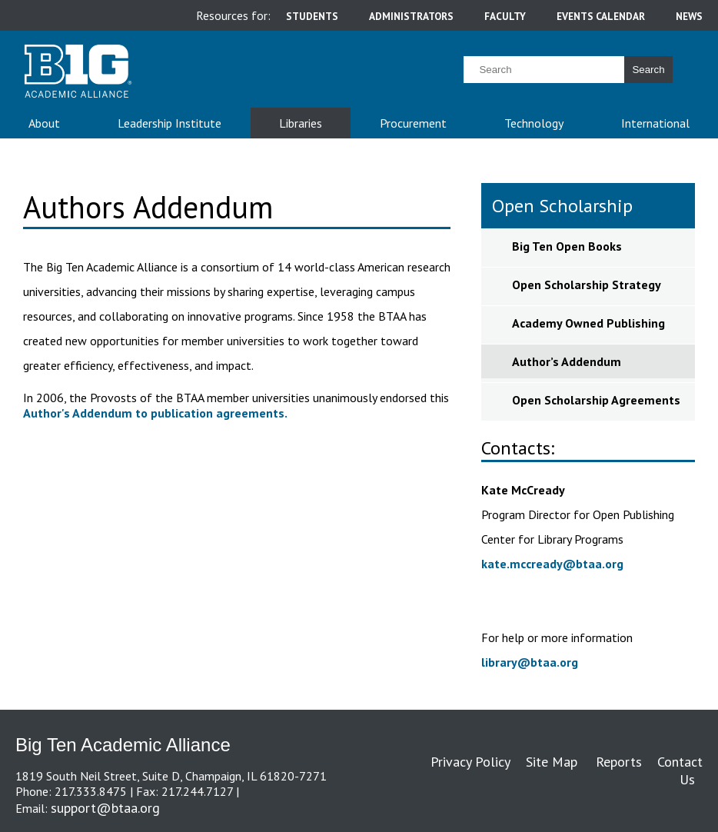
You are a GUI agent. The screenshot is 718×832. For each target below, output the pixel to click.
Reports (619, 761)
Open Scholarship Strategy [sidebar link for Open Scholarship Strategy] (586, 284)
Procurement (413, 123)
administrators (411, 16)
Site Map (551, 761)
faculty (505, 16)
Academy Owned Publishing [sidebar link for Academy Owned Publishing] (588, 323)
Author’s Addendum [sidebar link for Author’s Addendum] (568, 361)
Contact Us (680, 770)
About (44, 123)
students (312, 16)
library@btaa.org (529, 662)
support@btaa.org (105, 808)
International (655, 123)
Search (648, 69)
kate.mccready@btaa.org (552, 563)
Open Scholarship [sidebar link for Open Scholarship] (562, 206)
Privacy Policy (470, 761)
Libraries (300, 123)
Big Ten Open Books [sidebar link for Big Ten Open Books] (567, 246)
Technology (533, 123)
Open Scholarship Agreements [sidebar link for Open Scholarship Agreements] (596, 400)
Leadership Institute (169, 123)
